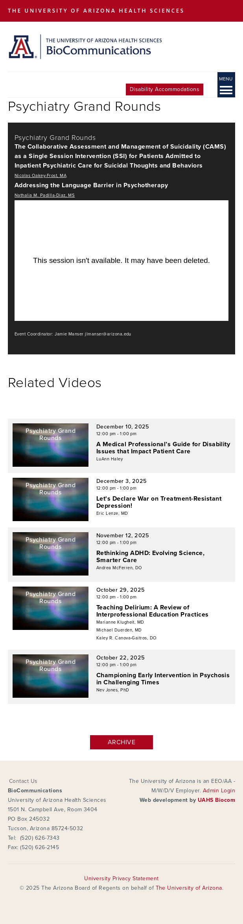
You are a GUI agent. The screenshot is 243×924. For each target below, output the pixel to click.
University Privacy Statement (121, 878)
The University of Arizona (189, 888)
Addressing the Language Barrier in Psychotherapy (91, 185)
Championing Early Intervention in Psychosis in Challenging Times (163, 678)
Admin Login (219, 790)
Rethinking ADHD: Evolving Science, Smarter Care (150, 556)
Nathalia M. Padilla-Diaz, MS (45, 195)
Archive (121, 742)
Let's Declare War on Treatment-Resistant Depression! (158, 502)
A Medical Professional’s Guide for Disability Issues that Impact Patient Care (163, 447)
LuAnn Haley (109, 459)
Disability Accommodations (164, 89)
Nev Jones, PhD (112, 690)
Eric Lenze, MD (112, 513)
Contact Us (23, 781)
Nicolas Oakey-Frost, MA (40, 175)
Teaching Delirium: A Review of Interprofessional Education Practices (152, 611)
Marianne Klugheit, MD (120, 622)
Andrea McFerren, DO (119, 567)
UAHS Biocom (216, 800)
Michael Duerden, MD (119, 630)
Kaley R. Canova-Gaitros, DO (126, 638)
